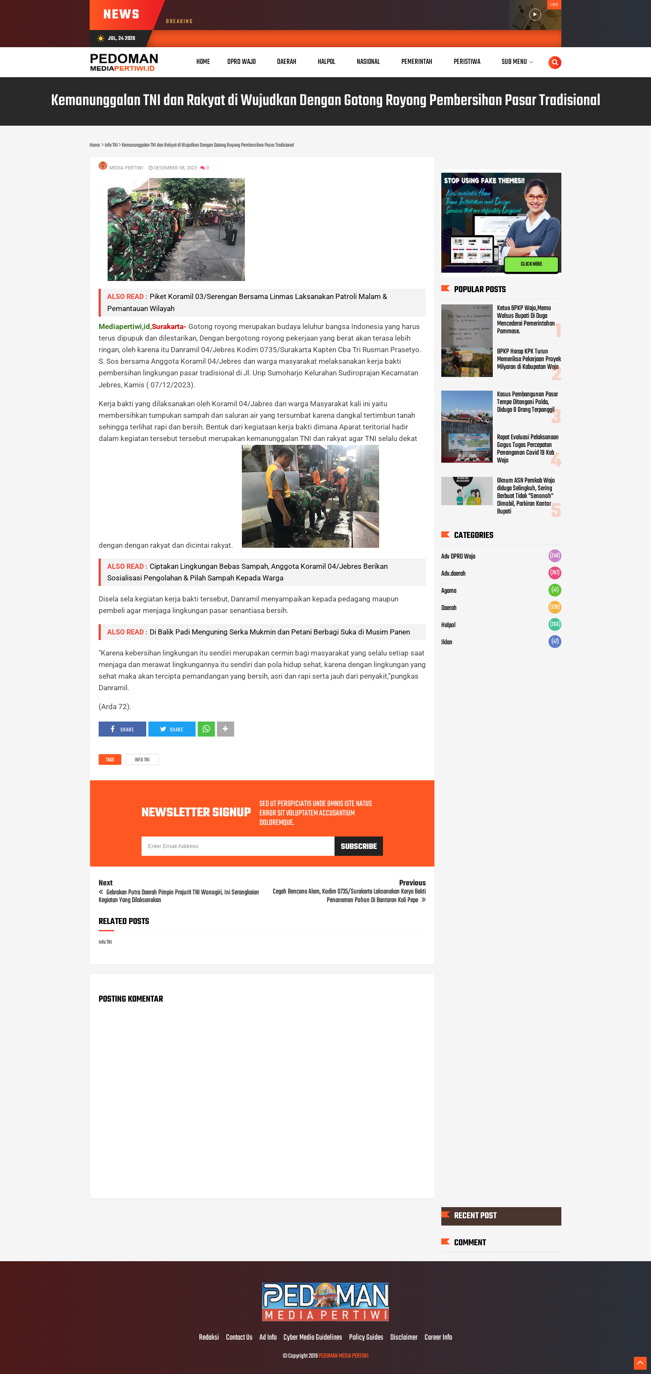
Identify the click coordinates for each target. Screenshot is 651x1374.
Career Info (438, 1338)
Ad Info (268, 1338)
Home (203, 62)
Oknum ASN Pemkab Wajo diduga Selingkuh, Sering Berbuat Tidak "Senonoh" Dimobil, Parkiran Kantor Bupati (526, 496)
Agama (448, 591)
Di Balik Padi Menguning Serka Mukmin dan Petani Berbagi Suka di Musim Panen (280, 632)
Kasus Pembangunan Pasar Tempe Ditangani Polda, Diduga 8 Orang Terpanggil (527, 402)
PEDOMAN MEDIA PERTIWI (343, 1356)
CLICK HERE (531, 264)
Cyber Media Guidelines (312, 1338)
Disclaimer (404, 1338)
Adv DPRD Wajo (458, 556)
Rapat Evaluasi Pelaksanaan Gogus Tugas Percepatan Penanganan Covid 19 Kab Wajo (528, 449)
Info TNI (142, 760)
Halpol (448, 625)
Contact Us (239, 1338)
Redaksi (209, 1338)
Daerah (449, 608)
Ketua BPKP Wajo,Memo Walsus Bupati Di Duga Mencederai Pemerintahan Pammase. (526, 320)
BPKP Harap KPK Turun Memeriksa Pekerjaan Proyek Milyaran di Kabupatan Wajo (529, 359)
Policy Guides (366, 1338)
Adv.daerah (453, 574)
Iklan (446, 642)
